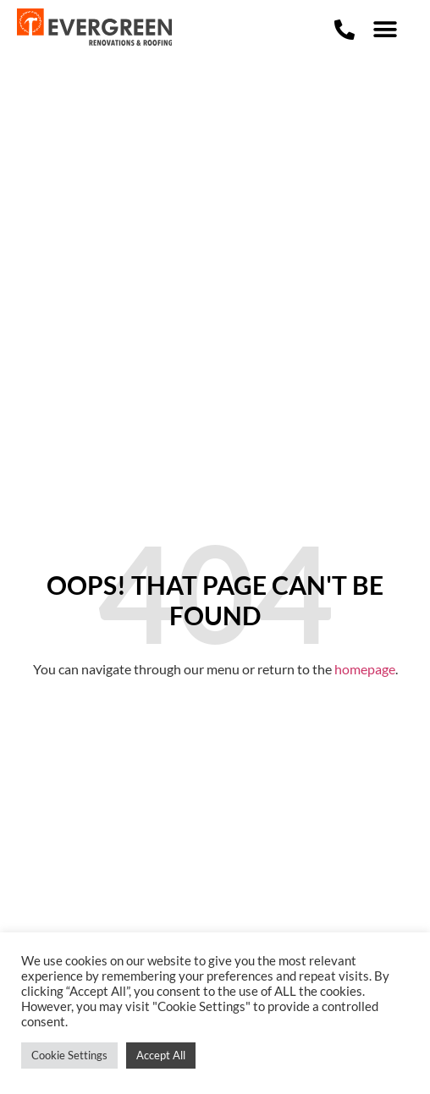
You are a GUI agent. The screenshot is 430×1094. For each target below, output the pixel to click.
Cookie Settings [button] (69, 1055)
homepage (364, 669)
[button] (384, 30)
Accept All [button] (160, 1055)
